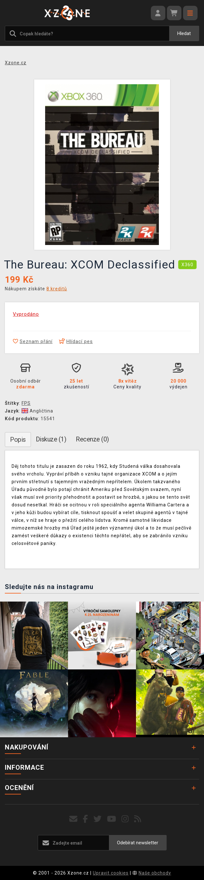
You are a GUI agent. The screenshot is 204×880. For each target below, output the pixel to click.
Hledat (184, 33)
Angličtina (37, 410)
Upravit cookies (111, 872)
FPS (26, 403)
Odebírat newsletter (137, 843)
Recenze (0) (92, 439)
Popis (18, 439)
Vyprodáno (26, 314)
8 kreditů (56, 288)
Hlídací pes (76, 341)
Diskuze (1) (51, 439)
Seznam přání (33, 341)
